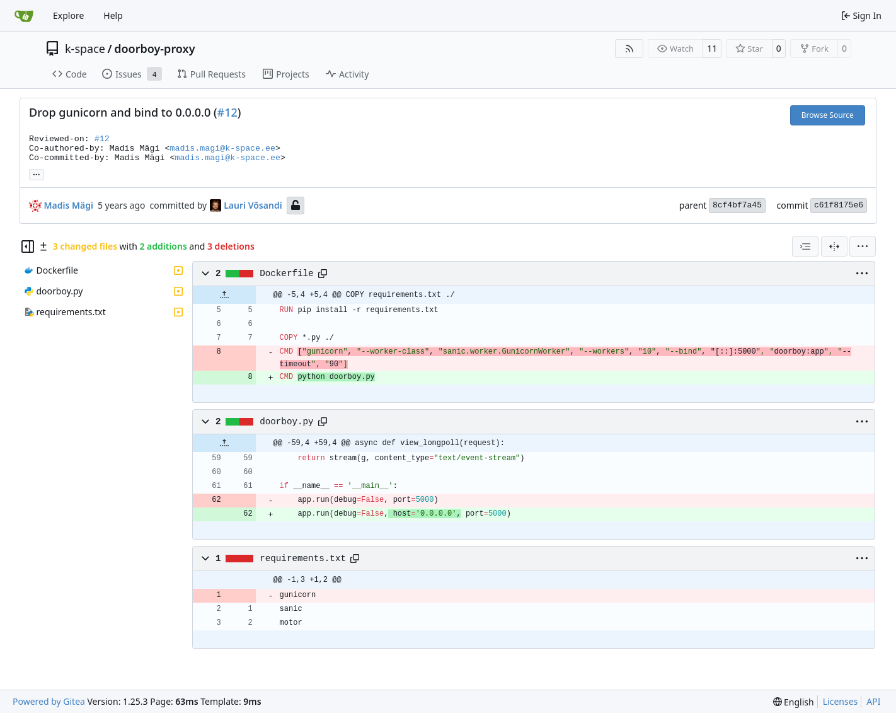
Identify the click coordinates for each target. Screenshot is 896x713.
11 (712, 48)
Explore (68, 15)
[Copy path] (322, 273)
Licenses (840, 701)
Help (113, 15)
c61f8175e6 (838, 205)
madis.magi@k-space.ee (222, 148)
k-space (85, 48)
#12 (227, 112)
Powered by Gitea (49, 701)
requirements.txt (303, 559)
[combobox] (805, 246)
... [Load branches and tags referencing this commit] (36, 173)
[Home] (24, 15)
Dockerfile (287, 274)
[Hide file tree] (27, 246)
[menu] (862, 246)
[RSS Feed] (629, 48)
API (873, 701)
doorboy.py (287, 422)
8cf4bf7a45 (737, 205)
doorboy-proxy (154, 48)
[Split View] (834, 246)
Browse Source (827, 115)
